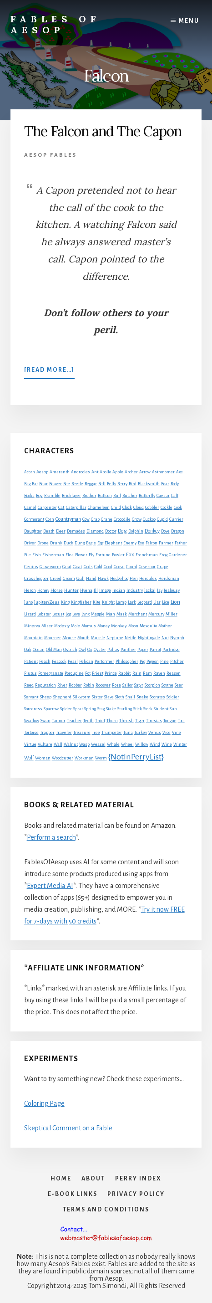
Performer (104, 661)
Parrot (155, 649)
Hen (134, 578)
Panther (128, 649)
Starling (124, 709)
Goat (77, 566)
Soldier (173, 697)
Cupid (162, 519)
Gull (80, 578)
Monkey (119, 625)
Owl (82, 649)
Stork (147, 709)
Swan (45, 720)
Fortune (103, 555)
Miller (171, 614)
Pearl (73, 661)
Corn (49, 519)
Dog (122, 531)
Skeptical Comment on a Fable (68, 1128)
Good (108, 566)
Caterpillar (76, 507)
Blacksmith (149, 484)
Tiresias (154, 720)
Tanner (59, 720)
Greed (55, 578)
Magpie (98, 614)
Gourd (131, 566)
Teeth (88, 720)
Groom (69, 578)
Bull (117, 495)
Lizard (30, 614)
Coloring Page (44, 1103)
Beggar (91, 484)
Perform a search (51, 837)
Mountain (33, 638)
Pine (164, 661)
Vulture (45, 744)
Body (175, 484)
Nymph (177, 638)
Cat (61, 507)
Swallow (31, 720)
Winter (180, 744)
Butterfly (147, 495)
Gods (88, 566)
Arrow (145, 472)
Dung (80, 543)
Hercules (148, 578)
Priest (97, 673)
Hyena (86, 590)
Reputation (45, 685)
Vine (176, 732)
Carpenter (47, 507)
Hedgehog (119, 578)
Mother (165, 626)
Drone (43, 543)
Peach (44, 661)
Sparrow (51, 709)
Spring (90, 709)
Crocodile (122, 519)
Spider (66, 709)
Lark (132, 602)
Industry (134, 590)
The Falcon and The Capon (103, 131)
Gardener (178, 555)
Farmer (166, 542)
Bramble (52, 495)
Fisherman (53, 555)
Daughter (33, 531)
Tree (96, 732)
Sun (173, 709)
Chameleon (99, 507)
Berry (122, 484)
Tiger (140, 720)
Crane (106, 519)
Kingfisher (81, 602)
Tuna (128, 732)
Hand (91, 578)
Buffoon (105, 495)
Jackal (150, 590)
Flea (70, 555)
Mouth (83, 638)
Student (161, 709)
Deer (61, 531)
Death (49, 531)
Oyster (100, 649)
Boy (39, 495)
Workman (84, 758)
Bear (43, 484)
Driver (30, 543)
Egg (100, 543)
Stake (111, 709)
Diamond (95, 531)
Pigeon (152, 661)
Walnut (71, 744)
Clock (127, 507)
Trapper (47, 732)
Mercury (156, 614)
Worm (101, 758)
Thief (100, 720)
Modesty (62, 626)
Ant (94, 472)
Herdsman (168, 578)
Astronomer (163, 472)
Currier (176, 519)
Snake (142, 696)
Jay (159, 590)
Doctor (110, 531)
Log (68, 614)
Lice (165, 602)
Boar (165, 484)
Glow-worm (50, 566)
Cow (86, 519)
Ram (147, 673)
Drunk (56, 543)
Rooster (103, 685)
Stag (101, 709)
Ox (89, 649)
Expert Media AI (50, 885)
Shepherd (62, 696)
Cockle (166, 507)
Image (105, 590)
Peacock (59, 661)
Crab (95, 519)
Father (181, 543)
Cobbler (152, 507)
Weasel (98, 744)
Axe (179, 472)
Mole (75, 626)
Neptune (114, 638)
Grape (162, 566)
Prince (111, 673)
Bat (35, 484)
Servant (31, 697)
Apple (117, 472)
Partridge (171, 649)
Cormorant (34, 519)
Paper (142, 649)
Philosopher (127, 661)
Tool (181, 720)
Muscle (98, 638)
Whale (113, 744)
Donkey (152, 531)
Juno (28, 602)
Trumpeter (111, 732)
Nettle (130, 638)
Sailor (127, 685)
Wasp (84, 744)
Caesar (163, 495)
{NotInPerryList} (136, 756)
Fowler (118, 555)
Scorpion (152, 685)
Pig (142, 661)
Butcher (129, 495)
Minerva (32, 626)
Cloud (138, 507)
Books (29, 495)
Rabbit (124, 673)
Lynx (85, 614)
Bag (27, 484)
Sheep (45, 696)
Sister (97, 697)
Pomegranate (50, 673)
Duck (68, 543)
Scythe (167, 685)
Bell (102, 484)
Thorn (112, 720)
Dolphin (135, 531)
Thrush (126, 720)
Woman (42, 758)
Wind (155, 744)
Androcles (80, 472)
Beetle (77, 484)
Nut (165, 638)
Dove (165, 531)
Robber (75, 685)
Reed (29, 685)
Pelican (86, 661)
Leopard (144, 602)
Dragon (177, 531)
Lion (175, 602)
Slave (109, 697)
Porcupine (74, 673)
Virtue (30, 744)
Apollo (105, 472)
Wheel (127, 744)
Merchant (137, 614)
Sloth (119, 697)
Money (103, 626)
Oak (27, 649)
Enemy (129, 543)
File (27, 555)
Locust (58, 614)
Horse (56, 590)
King (65, 602)
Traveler (64, 732)
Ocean (39, 649)
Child (116, 507)
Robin (88, 685)
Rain (136, 673)
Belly (111, 484)
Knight (108, 602)
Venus (154, 732)
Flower (81, 555)
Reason (174, 673)
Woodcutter (62, 758)
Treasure (82, 732)
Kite (97, 602)
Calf (174, 495)
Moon (133, 626)
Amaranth (60, 472)
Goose (119, 566)
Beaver (55, 484)
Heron (30, 590)
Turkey (140, 732)
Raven (159, 673)
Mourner (52, 638)
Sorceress (33, 709)
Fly (91, 555)
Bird (132, 484)
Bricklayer (71, 495)
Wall (58, 744)
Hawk (103, 578)
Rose (116, 685)
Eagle (91, 542)
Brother (89, 495)
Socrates (157, 697)
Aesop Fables (50, 155)
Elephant (113, 543)
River (62, 685)
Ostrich (70, 649)
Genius (31, 566)
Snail (130, 697)
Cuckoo (149, 519)
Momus (88, 626)
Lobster (44, 614)
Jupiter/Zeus (47, 602)
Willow (141, 744)
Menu (189, 21)
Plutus (30, 673)
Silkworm (82, 697)
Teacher (74, 720)
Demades (76, 531)
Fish (36, 555)
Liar (157, 602)
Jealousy (172, 590)
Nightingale (149, 638)
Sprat (78, 709)
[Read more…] (49, 371)
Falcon (151, 543)
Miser (47, 626)
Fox (130, 555)
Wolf (29, 757)
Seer (179, 685)
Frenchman (147, 555)
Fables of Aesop (55, 24)
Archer (131, 472)
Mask (121, 614)
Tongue (170, 720)
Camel (30, 507)
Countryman (68, 519)
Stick (137, 709)
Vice (166, 732)
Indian (118, 590)
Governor (147, 566)
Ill (96, 590)
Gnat (66, 566)
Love (76, 614)
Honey (43, 590)
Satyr (138, 685)
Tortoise (31, 732)
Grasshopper (36, 578)
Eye (141, 543)
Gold (98, 566)
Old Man (54, 649)
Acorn (29, 472)
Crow (136, 519)
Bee (66, 484)
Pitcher (177, 661)
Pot (88, 673)
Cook (178, 507)
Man (110, 613)
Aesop (42, 472)
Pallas (113, 649)
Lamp (121, 602)
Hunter (71, 590)
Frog (163, 555)
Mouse (69, 637)
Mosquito (148, 626)
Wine (167, 744)
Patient (31, 661)
